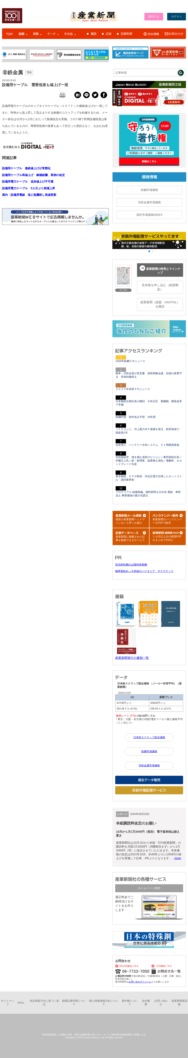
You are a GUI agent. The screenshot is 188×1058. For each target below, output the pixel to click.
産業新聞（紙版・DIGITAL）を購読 (160, 304)
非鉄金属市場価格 (149, 202)
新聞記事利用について (74, 1002)
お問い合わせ (160, 1002)
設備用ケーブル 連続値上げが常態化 (26, 168)
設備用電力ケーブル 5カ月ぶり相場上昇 (28, 188)
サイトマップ (7, 1002)
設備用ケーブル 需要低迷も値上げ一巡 (35, 85)
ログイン (176, 16)
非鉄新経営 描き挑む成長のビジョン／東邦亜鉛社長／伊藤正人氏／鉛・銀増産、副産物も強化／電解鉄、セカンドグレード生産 (149, 461)
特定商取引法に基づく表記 (44, 1002)
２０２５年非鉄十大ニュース (133, 389)
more (177, 858)
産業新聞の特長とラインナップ (160, 269)
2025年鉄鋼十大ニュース (130, 361)
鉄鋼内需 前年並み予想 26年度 (136, 417)
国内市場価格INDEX (149, 214)
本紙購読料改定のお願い (136, 823)
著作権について (130, 1002)
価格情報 (149, 177)
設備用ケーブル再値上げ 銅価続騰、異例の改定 (33, 175)
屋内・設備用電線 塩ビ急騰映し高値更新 (29, 194)
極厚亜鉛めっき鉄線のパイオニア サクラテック (144, 571)
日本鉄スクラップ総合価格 (149, 737)
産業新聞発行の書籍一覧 (132, 658)
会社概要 (146, 1002)
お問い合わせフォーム (140, 982)
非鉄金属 (12, 72)
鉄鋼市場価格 (149, 189)
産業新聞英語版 (179, 1002)
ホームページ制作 (149, 888)
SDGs (20, 1002)
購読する (153, 16)
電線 (29, 72)
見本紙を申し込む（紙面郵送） (160, 287)
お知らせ (122, 814)
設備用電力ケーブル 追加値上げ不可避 (27, 181)
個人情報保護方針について (103, 1002)
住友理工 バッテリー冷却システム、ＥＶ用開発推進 (147, 445)
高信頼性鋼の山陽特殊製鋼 (131, 564)
